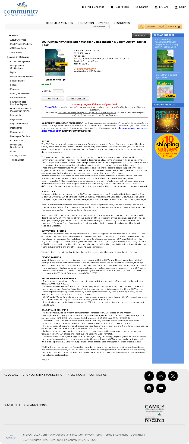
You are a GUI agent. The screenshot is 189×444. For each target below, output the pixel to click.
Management (16, 132)
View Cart (174, 26)
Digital (13, 72)
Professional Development (16, 146)
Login (180, 7)
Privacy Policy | (94, 434)
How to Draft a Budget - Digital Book (166, 76)
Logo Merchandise (19, 123)
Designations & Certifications (17, 66)
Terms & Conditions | (117, 434)
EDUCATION (86, 23)
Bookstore (120, 7)
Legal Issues (16, 119)
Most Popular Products (21, 44)
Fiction (13, 85)
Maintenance (16, 128)
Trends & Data (17, 160)
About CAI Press (18, 40)
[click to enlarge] (56, 79)
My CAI (161, 7)
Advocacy (11, 374)
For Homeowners (18, 97)
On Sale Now (16, 140)
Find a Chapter (92, 7)
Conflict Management (20, 61)
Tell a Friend (141, 35)
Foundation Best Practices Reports (18, 103)
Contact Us (98, 374)
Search (142, 7)
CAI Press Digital (18, 48)
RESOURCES (122, 23)
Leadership (15, 115)
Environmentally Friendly (21, 76)
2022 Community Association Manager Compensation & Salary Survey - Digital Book (166, 43)
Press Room (76, 374)
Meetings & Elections (20, 136)
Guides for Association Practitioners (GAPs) (20, 109)
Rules (13, 151)
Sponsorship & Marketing (42, 374)
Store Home (16, 52)
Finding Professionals (20, 93)
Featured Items (17, 81)
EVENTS (103, 23)
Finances (14, 89)
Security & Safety (18, 155)
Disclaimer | (137, 434)
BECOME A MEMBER (59, 23)
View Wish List (155, 26)
